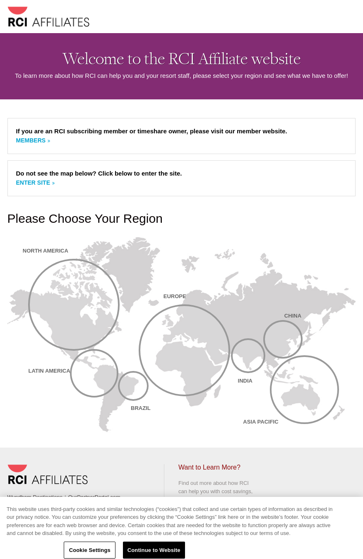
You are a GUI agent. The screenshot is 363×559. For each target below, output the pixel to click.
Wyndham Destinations (35, 497)
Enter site (33, 182)
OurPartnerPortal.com (94, 497)
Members (31, 140)
